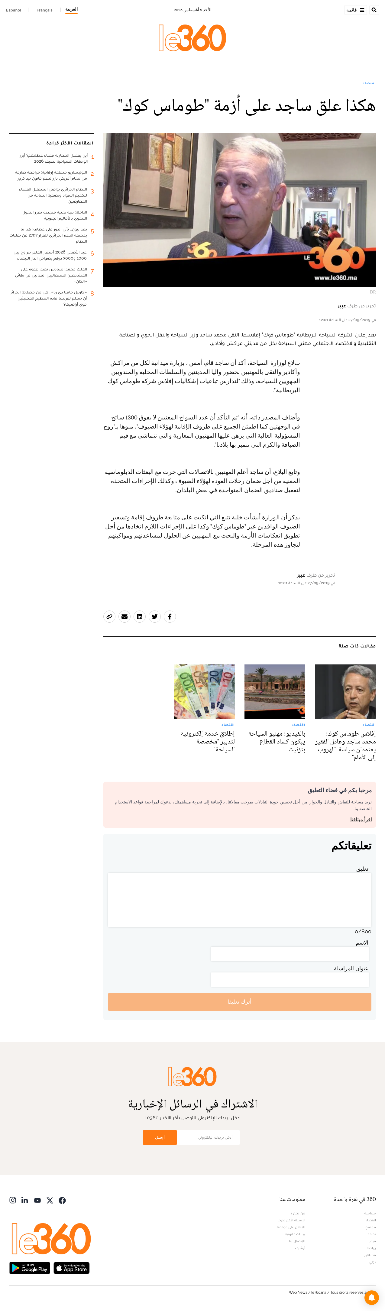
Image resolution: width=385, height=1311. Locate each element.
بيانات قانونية (295, 1234)
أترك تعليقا (239, 1001)
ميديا (372, 1241)
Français (45, 10)
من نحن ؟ (298, 1213)
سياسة (370, 1213)
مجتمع (370, 1227)
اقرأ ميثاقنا (361, 820)
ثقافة (372, 1234)
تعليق (362, 869)
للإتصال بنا (297, 1241)
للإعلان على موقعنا (291, 1227)
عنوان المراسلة (351, 968)
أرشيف (300, 1248)
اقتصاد (369, 83)
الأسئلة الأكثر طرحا (291, 1220)
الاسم (362, 942)
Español (13, 10)
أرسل (160, 1137)
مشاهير (370, 1255)
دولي (372, 1262)
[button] (371, 1297)
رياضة (371, 1248)
